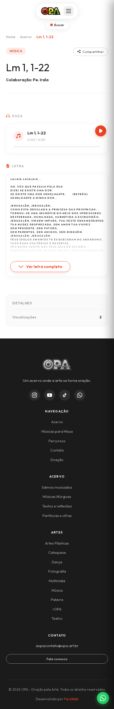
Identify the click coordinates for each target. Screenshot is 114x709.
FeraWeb (71, 699)
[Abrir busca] (57, 25)
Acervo (26, 37)
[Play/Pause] (100, 130)
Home (10, 37)
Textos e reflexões (57, 506)
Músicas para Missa (57, 431)
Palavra (57, 599)
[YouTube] (49, 395)
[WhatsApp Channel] (79, 395)
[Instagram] (34, 395)
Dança (57, 562)
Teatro (57, 618)
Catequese (57, 552)
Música (57, 590)
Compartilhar (90, 52)
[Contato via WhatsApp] (103, 698)
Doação (57, 460)
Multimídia (57, 581)
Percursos (57, 441)
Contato (57, 450)
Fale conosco (57, 659)
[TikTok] (64, 395)
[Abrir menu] (68, 11)
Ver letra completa (40, 266)
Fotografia (57, 571)
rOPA (57, 609)
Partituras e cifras (57, 515)
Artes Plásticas (57, 543)
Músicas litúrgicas (57, 496)
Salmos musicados (57, 487)
